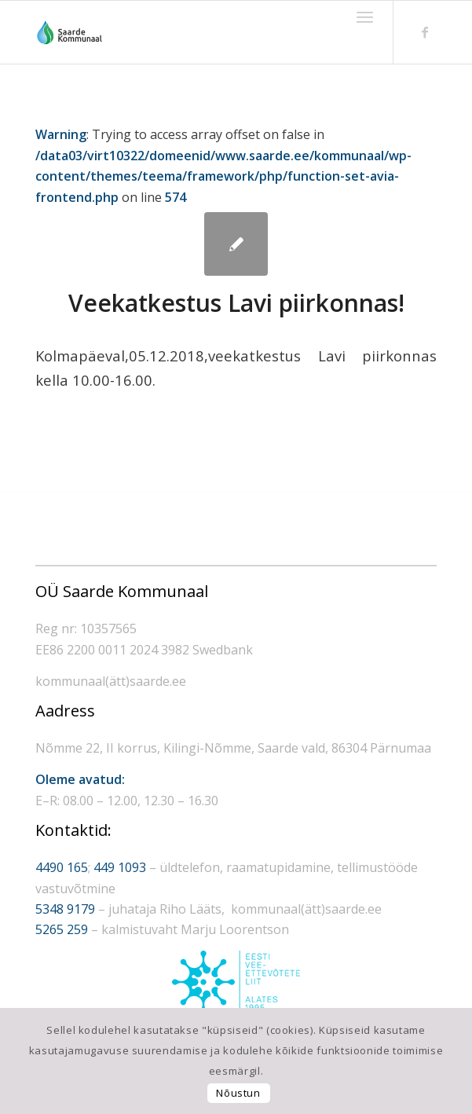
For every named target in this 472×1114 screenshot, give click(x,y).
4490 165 (61, 867)
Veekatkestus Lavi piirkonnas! (236, 303)
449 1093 (119, 867)
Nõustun (238, 1093)
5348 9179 (65, 909)
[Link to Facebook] (425, 32)
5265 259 (61, 929)
